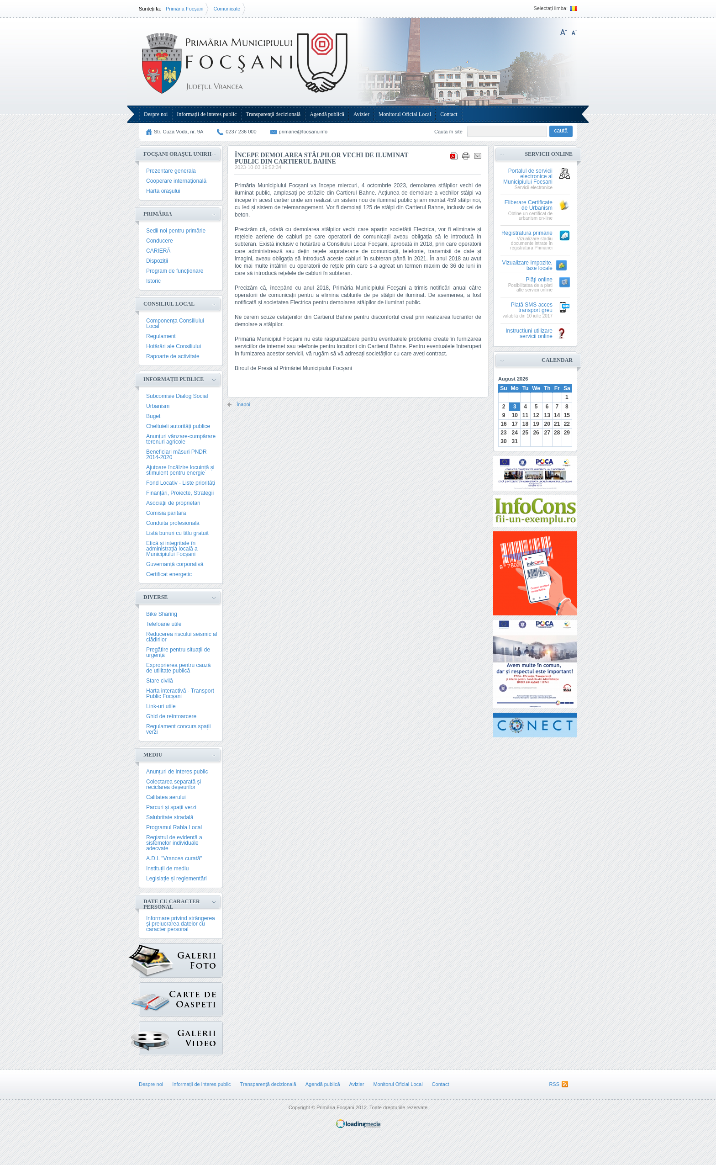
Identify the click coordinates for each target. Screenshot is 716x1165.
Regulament (161, 336)
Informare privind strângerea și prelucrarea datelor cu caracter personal (180, 924)
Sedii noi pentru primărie (175, 230)
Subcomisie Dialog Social (177, 396)
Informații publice (173, 379)
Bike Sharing (161, 614)
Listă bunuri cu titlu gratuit (177, 533)
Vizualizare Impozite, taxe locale (527, 265)
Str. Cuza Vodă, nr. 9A (178, 131)
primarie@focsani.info (303, 131)
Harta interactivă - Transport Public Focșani (180, 693)
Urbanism (157, 406)
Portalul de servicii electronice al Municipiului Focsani (528, 176)
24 (515, 432)
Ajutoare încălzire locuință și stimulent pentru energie (180, 470)
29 (567, 432)
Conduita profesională (173, 523)
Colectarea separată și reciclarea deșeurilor (173, 784)
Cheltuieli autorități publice (178, 426)
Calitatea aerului (166, 797)
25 (525, 432)
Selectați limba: (550, 8)
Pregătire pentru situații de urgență (178, 652)
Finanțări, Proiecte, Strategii (180, 493)
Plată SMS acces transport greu (532, 307)
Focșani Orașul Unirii (177, 154)
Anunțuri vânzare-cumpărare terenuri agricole (181, 439)
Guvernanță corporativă (174, 564)
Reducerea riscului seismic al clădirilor (181, 636)
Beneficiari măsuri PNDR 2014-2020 (176, 454)
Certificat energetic (169, 574)
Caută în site (448, 131)
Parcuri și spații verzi (171, 807)
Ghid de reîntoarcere (171, 716)
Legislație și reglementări (176, 878)
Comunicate (226, 8)
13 (547, 415)
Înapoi (243, 404)
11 (525, 415)
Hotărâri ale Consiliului (173, 346)
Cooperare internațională (176, 181)
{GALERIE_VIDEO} (154, 1036)
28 (557, 432)
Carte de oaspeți (154, 997)
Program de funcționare (174, 271)
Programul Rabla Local (174, 827)
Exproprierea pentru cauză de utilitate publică (178, 667)
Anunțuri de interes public (177, 771)
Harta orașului (163, 191)
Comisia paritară (166, 513)
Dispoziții (157, 261)
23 (503, 432)
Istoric (153, 281)
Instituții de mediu (167, 868)
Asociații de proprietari (173, 503)
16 (503, 424)
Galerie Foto (156, 960)
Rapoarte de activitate (173, 356)
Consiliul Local (169, 304)
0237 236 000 (241, 131)
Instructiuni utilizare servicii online (529, 333)
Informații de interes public (207, 114)
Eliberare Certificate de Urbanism (529, 205)
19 (536, 424)
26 (536, 432)
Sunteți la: (150, 8)
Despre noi (156, 114)
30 (503, 441)
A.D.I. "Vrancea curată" (174, 858)
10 (515, 415)
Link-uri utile (161, 706)
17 (515, 424)
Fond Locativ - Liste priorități (180, 483)
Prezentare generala (171, 171)
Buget (153, 416)
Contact (448, 114)
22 (567, 424)
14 (557, 415)
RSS (554, 1084)
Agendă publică (327, 114)
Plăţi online (539, 280)
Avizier (361, 114)
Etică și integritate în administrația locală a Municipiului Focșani (172, 548)
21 (557, 424)
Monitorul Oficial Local (405, 114)
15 (567, 415)
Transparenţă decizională (273, 114)
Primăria (157, 214)
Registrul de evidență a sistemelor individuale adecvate (174, 843)
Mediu (152, 755)
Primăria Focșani (185, 8)
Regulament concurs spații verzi (178, 729)
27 (547, 432)
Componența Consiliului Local (175, 323)
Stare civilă (159, 680)
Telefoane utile (163, 624)
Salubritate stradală (169, 817)
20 (547, 424)
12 (536, 415)
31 (515, 441)
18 (525, 424)
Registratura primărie (527, 233)
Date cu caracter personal (171, 904)
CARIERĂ (158, 251)
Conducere (159, 241)
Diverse (155, 597)
